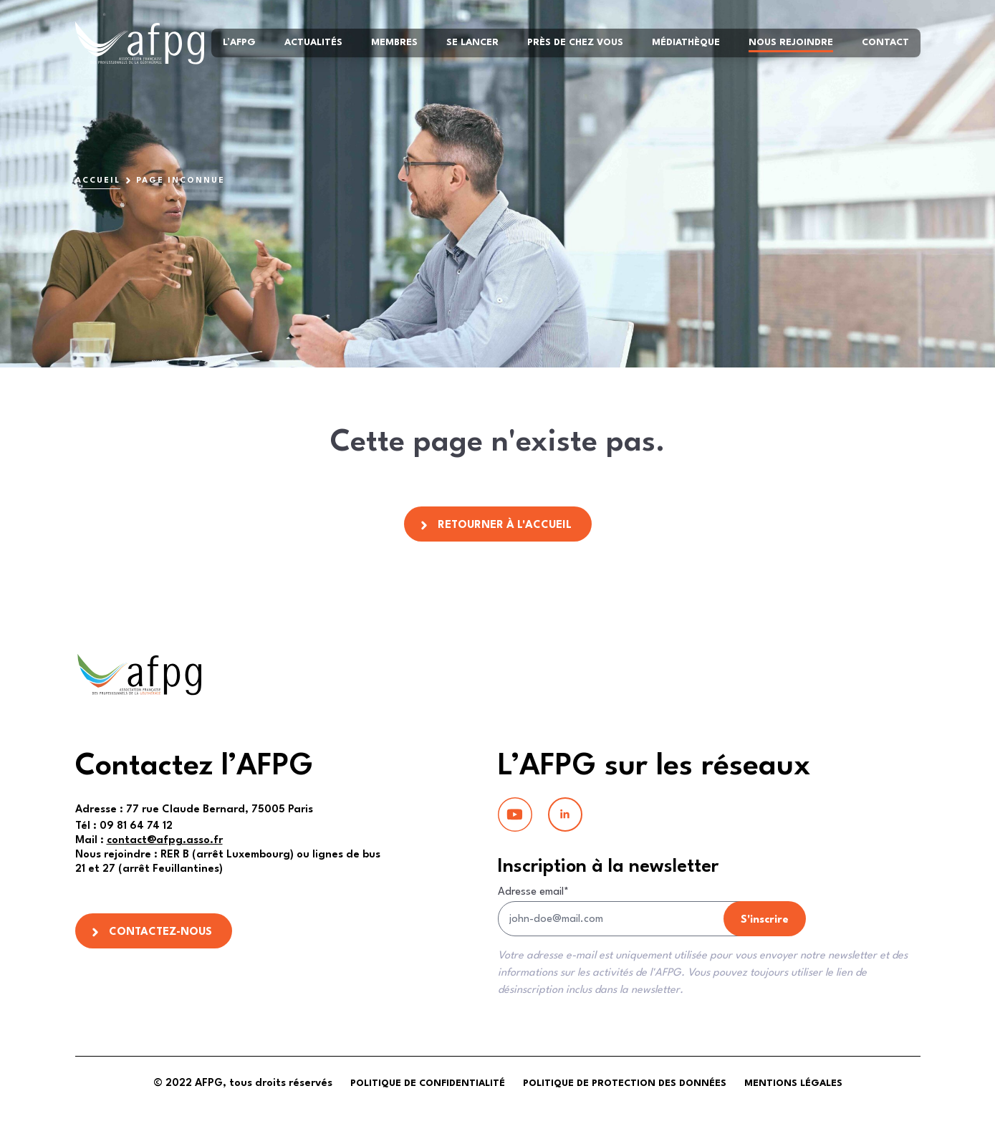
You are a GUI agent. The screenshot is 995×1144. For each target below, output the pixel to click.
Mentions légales (793, 1083)
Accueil (97, 181)
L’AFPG (239, 42)
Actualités (313, 42)
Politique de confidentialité (427, 1083)
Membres (394, 42)
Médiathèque (686, 42)
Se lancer (472, 42)
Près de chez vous (575, 42)
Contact (885, 42)
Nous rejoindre (791, 42)
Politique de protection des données (624, 1083)
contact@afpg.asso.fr (165, 840)
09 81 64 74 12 (124, 826)
